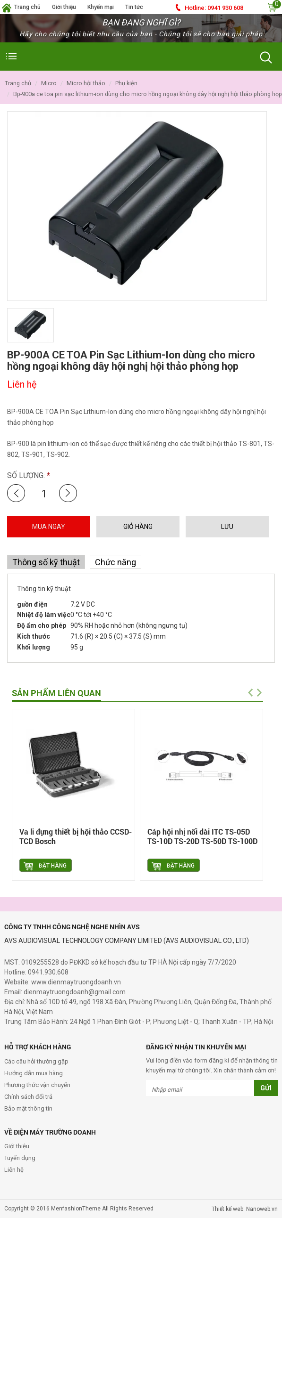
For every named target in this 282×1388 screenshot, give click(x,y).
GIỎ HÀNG (138, 526)
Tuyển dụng (19, 1157)
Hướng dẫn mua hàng (33, 1073)
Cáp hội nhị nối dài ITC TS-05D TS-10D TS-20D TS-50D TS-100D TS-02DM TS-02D (202, 841)
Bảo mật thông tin (28, 1108)
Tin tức (134, 7)
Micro (49, 83)
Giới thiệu (64, 7)
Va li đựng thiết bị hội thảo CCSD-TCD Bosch (75, 836)
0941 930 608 (214, 7)
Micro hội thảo (86, 83)
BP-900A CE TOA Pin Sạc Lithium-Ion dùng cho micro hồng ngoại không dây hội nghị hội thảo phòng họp (147, 93)
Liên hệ (14, 1169)
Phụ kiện (126, 83)
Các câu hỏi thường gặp (36, 1061)
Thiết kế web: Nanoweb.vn (245, 1209)
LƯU (227, 526)
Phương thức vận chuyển (37, 1084)
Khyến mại (100, 7)
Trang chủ (27, 7)
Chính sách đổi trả (28, 1096)
